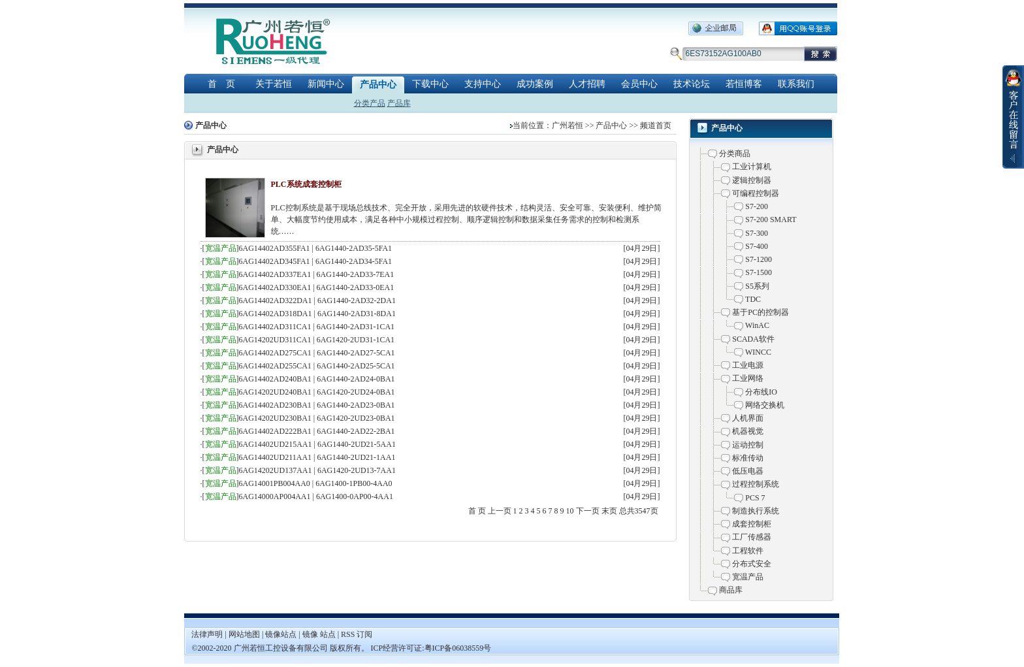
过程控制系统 (755, 484)
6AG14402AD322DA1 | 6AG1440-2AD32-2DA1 (317, 300)
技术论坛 (691, 84)
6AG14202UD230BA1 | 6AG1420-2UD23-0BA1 (317, 418)
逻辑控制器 (751, 180)
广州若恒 (567, 125)
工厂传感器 (751, 537)
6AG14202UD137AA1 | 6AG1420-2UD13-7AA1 (317, 470)
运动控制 (747, 444)
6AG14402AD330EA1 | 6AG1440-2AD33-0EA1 (316, 287)
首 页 (221, 84)
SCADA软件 (753, 339)
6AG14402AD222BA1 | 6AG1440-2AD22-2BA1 (317, 431)
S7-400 (756, 246)
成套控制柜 (751, 524)
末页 (609, 510)
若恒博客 (744, 84)
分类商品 (734, 153)
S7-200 (756, 206)
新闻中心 (326, 84)
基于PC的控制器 (760, 312)
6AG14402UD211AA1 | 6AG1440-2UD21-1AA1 (317, 457)
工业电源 (747, 365)
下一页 (588, 510)
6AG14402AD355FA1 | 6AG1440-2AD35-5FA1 (315, 248)
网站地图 (245, 634)
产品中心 (378, 84)
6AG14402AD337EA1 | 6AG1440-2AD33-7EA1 (316, 274)
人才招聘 (587, 84)
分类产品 (369, 103)
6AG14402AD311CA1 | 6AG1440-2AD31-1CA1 (317, 326)
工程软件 (747, 550)
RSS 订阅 (356, 634)
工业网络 (747, 378)
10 (570, 510)
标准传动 (747, 458)
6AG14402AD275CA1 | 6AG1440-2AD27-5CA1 (317, 352)
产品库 (399, 103)
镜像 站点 (319, 634)
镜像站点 (280, 634)
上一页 (499, 510)
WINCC (758, 352)
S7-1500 (758, 272)
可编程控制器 (755, 193)
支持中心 (482, 84)
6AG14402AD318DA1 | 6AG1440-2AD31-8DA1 (317, 313)
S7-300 (756, 233)
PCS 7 (755, 497)
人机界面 (747, 418)
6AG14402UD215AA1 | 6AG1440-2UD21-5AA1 (317, 444)
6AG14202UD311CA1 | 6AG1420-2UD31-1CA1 (317, 339)
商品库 (731, 589)
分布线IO (761, 392)
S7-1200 (758, 259)
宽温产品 (220, 248)
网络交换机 (764, 405)
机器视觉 (747, 431)
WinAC (757, 325)
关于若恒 (273, 84)
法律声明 (207, 634)
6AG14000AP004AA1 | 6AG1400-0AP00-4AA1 (316, 496)
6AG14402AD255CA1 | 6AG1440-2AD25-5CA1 (317, 365)
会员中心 (639, 84)
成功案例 (535, 84)
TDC (753, 299)
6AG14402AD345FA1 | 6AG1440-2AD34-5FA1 (315, 261)
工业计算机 (751, 166)
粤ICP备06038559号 (458, 648)
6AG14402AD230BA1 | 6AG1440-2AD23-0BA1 (317, 405)
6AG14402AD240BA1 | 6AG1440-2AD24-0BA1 (317, 378)
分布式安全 (751, 563)
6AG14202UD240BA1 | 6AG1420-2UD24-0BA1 (317, 392)
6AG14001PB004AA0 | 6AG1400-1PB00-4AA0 (315, 483)
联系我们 (796, 84)
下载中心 (430, 84)
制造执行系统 (755, 510)
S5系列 (757, 286)
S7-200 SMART (770, 219)
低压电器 (747, 471)
